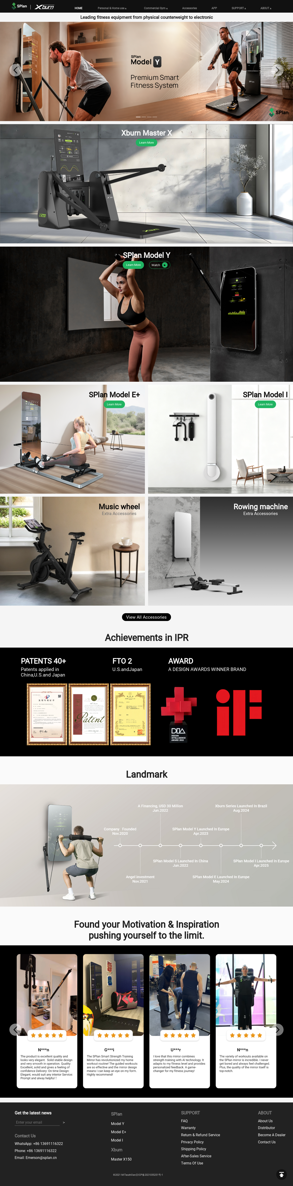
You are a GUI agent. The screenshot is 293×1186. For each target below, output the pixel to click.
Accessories (189, 8)
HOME (78, 8)
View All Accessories (146, 617)
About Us (265, 1120)
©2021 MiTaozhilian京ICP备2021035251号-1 (138, 1174)
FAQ (184, 1120)
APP (214, 8)
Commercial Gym (156, 8)
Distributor (266, 1127)
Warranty (188, 1127)
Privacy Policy (192, 1141)
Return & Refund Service (200, 1134)
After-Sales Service (196, 1155)
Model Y (117, 1123)
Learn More (146, 142)
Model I (117, 1140)
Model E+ (118, 1131)
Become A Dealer (271, 1134)
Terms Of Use (192, 1163)
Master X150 (121, 1159)
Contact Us (267, 1141)
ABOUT (265, 8)
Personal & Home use (112, 8)
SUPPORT (239, 8)
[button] (15, 70)
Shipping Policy (193, 1148)
